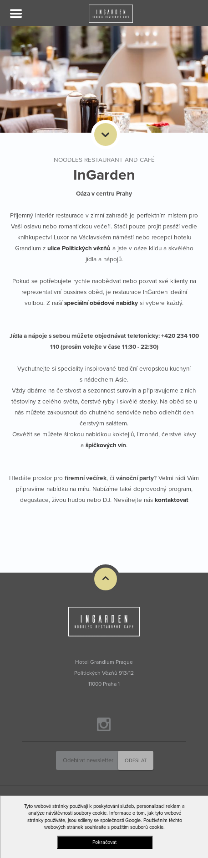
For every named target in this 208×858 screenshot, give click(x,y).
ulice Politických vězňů (79, 248)
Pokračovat (104, 842)
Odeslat (136, 761)
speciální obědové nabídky (101, 303)
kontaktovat (171, 500)
